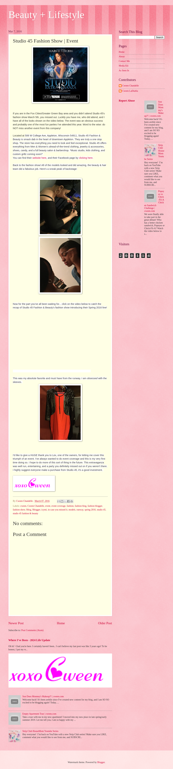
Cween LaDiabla (130, 91)
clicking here (86, 157)
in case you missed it (57, 509)
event (47, 506)
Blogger (101, 762)
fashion (70, 506)
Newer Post (16, 623)
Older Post (105, 623)
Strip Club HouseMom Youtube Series (40, 731)
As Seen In (124, 70)
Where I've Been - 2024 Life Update (29, 640)
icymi (44, 509)
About (122, 56)
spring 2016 (90, 509)
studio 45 (101, 509)
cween (23, 506)
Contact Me (124, 61)
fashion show (19, 509)
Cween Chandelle (36, 506)
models (72, 509)
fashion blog (81, 506)
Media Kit (123, 65)
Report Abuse (127, 100)
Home (61, 623)
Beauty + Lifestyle (46, 14)
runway (80, 509)
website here (39, 157)
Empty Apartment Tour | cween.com (39, 714)
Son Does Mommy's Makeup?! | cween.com (43, 696)
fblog (28, 509)
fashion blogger (95, 506)
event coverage (58, 506)
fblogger (36, 509)
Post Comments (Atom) (32, 630)
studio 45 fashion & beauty (25, 513)
